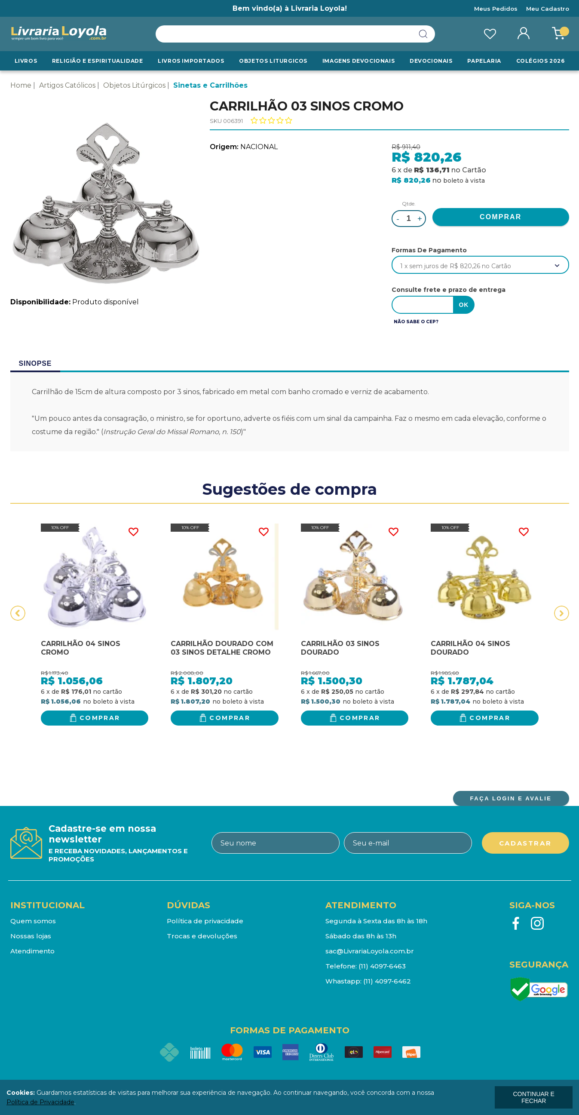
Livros (26, 61)
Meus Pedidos (496, 8)
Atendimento (32, 951)
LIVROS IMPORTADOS (191, 61)
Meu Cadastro (547, 8)
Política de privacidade (205, 921)
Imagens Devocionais (358, 61)
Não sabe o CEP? (416, 322)
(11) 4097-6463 (382, 966)
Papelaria (484, 61)
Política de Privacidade (40, 1102)
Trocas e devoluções (202, 936)
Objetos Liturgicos (273, 61)
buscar (423, 34)
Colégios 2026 (540, 61)
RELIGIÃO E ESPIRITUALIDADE (97, 61)
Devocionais (431, 61)
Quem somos (33, 921)
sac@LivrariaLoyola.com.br (369, 951)
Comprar (100, 718)
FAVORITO (133, 532)
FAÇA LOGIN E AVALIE (510, 798)
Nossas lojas (30, 936)
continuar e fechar (533, 1097)
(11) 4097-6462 (387, 981)
